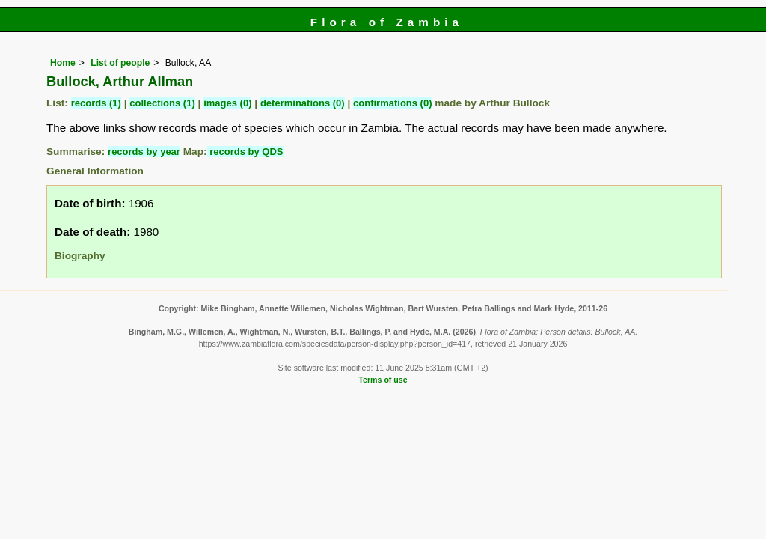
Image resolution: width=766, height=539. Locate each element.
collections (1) (161, 103)
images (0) (227, 103)
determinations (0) (302, 103)
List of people (120, 63)
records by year (144, 151)
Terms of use (382, 379)
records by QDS (245, 151)
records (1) (96, 103)
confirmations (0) (392, 103)
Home (63, 63)
